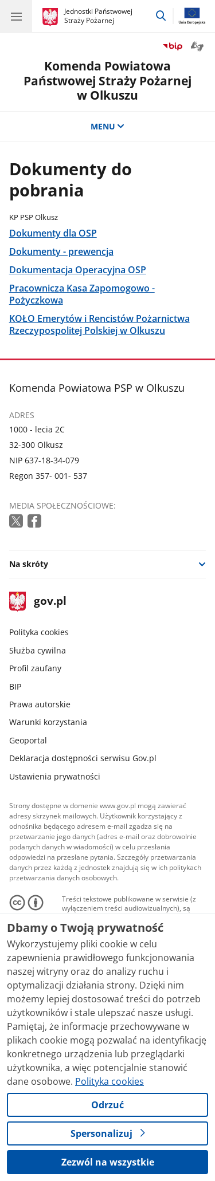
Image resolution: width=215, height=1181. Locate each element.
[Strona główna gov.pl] (51, 17)
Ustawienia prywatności (54, 776)
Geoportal (28, 740)
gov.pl (38, 602)
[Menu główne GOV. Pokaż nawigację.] (16, 16)
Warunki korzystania (48, 722)
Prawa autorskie (40, 704)
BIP (15, 686)
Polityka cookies (39, 632)
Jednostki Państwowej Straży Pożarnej (98, 16)
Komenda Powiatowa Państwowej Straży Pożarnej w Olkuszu (107, 80)
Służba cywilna (37, 650)
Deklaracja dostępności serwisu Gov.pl (83, 758)
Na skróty (28, 563)
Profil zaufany (35, 668)
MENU (108, 126)
